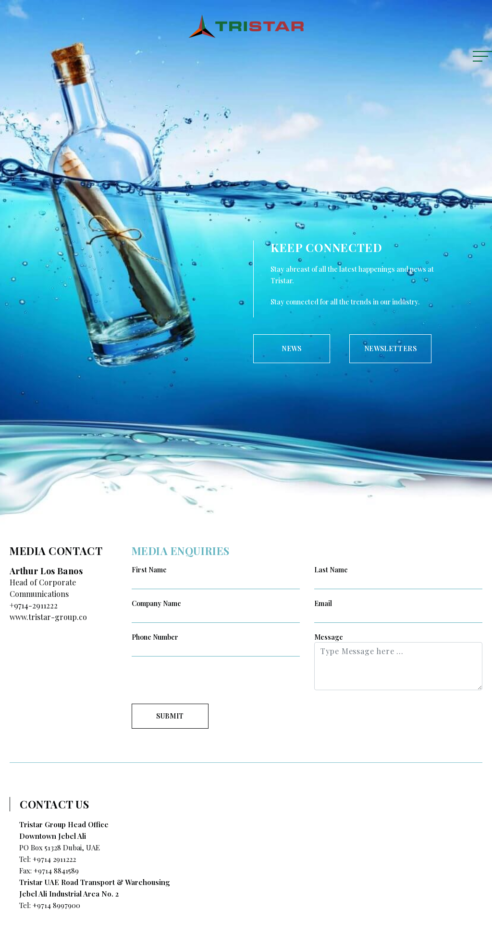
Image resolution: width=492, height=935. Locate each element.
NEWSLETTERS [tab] (390, 348)
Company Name (156, 603)
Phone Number (155, 637)
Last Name (331, 569)
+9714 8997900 (56, 905)
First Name (149, 569)
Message (328, 637)
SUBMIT (170, 715)
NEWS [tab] (291, 348)
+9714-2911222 (34, 605)
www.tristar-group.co (48, 617)
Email (323, 603)
